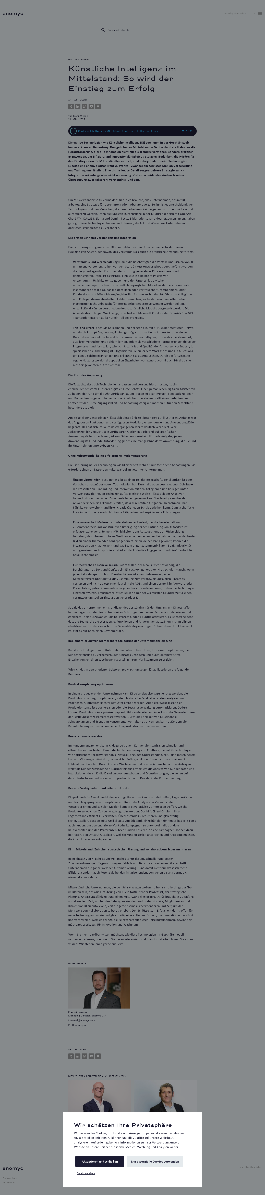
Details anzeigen (86, 1173)
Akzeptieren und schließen (100, 1161)
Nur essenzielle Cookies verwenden (155, 1161)
